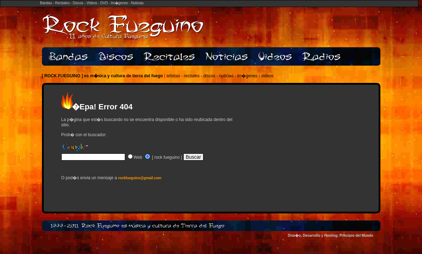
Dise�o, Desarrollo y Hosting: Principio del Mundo (330, 235)
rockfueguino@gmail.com (139, 178)
